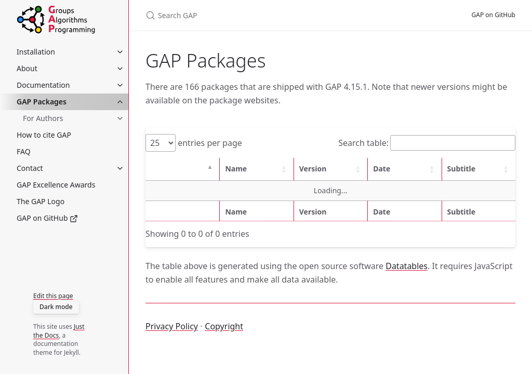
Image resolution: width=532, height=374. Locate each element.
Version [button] (313, 168)
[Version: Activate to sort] (330, 169)
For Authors (43, 118)
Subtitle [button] (461, 168)
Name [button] (236, 168)
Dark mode (56, 306)
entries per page (209, 143)
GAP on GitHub (47, 218)
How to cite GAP (44, 135)
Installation (36, 52)
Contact (30, 168)
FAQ (24, 151)
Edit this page (53, 295)
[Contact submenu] (120, 168)
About (27, 68)
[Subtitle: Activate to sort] (478, 169)
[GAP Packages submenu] (120, 102)
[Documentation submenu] (120, 85)
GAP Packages (41, 101)
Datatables (406, 266)
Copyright (224, 326)
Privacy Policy (171, 326)
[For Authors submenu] (120, 118)
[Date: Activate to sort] (404, 169)
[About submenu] (120, 68)
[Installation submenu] (120, 52)
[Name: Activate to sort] (256, 169)
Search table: (363, 143)
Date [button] (381, 168)
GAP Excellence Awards (56, 185)
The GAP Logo (40, 201)
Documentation (43, 85)
